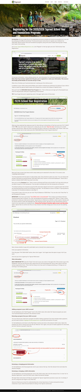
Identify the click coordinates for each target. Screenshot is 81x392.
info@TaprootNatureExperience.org (30, 390)
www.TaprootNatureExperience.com (24, 46)
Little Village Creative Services (59, 390)
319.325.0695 (21, 390)
